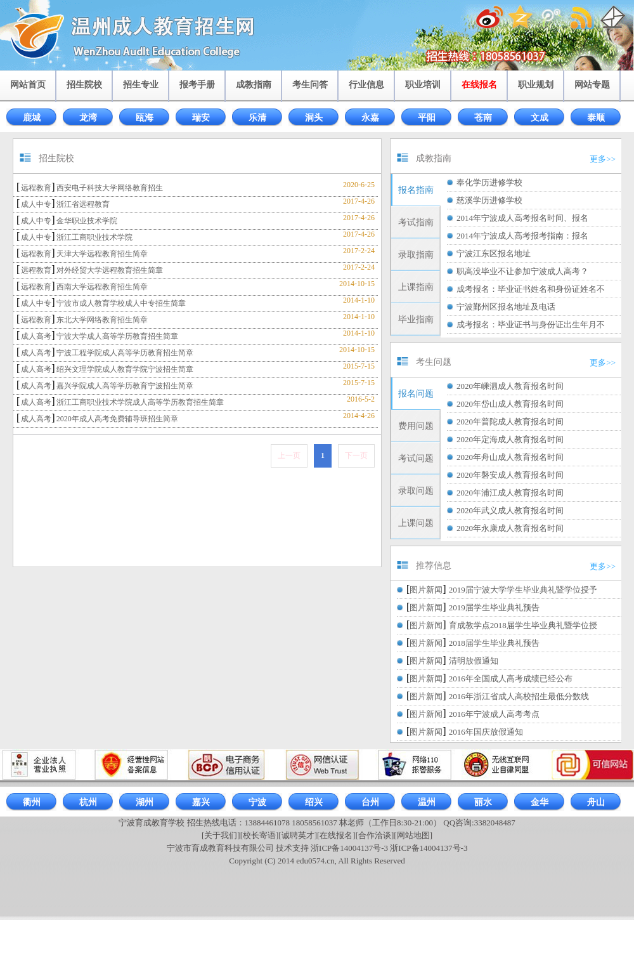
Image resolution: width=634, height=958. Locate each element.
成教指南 (253, 84)
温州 (427, 802)
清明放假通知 (473, 661)
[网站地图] (413, 835)
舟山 (596, 802)
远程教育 (36, 187)
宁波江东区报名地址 (493, 253)
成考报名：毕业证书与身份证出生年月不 (530, 324)
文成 (539, 117)
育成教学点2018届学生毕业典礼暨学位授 (523, 625)
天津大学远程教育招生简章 (102, 253)
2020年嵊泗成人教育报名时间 (510, 386)
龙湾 (88, 117)
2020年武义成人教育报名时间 (510, 510)
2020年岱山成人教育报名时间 (510, 404)
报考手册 (197, 84)
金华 (539, 802)
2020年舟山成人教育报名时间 (510, 457)
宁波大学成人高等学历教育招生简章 (117, 336)
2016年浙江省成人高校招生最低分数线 (519, 696)
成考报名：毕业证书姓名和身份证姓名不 (530, 289)
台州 (370, 802)
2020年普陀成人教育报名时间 (510, 421)
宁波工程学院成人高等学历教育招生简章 (124, 352)
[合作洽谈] (375, 835)
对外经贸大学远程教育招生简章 (109, 270)
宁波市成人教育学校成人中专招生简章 (121, 303)
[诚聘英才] (297, 835)
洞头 (314, 117)
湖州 (144, 802)
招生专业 (140, 84)
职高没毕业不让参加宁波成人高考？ (522, 271)
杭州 (88, 802)
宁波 (257, 802)
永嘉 (370, 117)
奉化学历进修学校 (489, 182)
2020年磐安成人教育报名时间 (510, 475)
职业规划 (535, 84)
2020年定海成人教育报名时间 (510, 439)
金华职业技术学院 (86, 220)
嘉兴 (201, 802)
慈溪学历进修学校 (489, 200)
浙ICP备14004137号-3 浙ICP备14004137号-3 (389, 848)
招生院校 (84, 84)
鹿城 (32, 117)
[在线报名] (336, 835)
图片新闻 (426, 589)
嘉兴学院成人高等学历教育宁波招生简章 (124, 385)
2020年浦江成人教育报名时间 (510, 492)
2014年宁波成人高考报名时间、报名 (522, 218)
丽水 (483, 802)
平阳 (427, 117)
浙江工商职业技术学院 (94, 237)
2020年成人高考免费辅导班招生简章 (117, 418)
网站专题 (592, 84)
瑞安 (201, 117)
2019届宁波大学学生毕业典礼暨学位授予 (523, 589)
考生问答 (310, 84)
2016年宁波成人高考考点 (494, 714)
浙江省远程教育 (83, 204)
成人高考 (36, 336)
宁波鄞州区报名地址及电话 (505, 307)
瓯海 (144, 117)
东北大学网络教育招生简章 (102, 319)
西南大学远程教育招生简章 (102, 286)
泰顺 (596, 117)
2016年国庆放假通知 (486, 732)
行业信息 (366, 84)
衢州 (32, 802)
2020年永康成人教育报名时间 (510, 528)
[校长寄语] (259, 835)
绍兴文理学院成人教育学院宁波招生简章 (124, 369)
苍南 (483, 117)
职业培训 (423, 84)
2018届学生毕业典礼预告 (494, 643)
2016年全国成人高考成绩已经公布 (511, 678)
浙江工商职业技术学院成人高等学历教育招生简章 (140, 402)
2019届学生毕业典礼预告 (494, 607)
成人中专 (36, 204)
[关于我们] (221, 835)
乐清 (257, 117)
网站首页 (28, 84)
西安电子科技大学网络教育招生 (109, 187)
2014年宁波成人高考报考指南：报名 (522, 235)
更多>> (603, 159)
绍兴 (314, 802)
